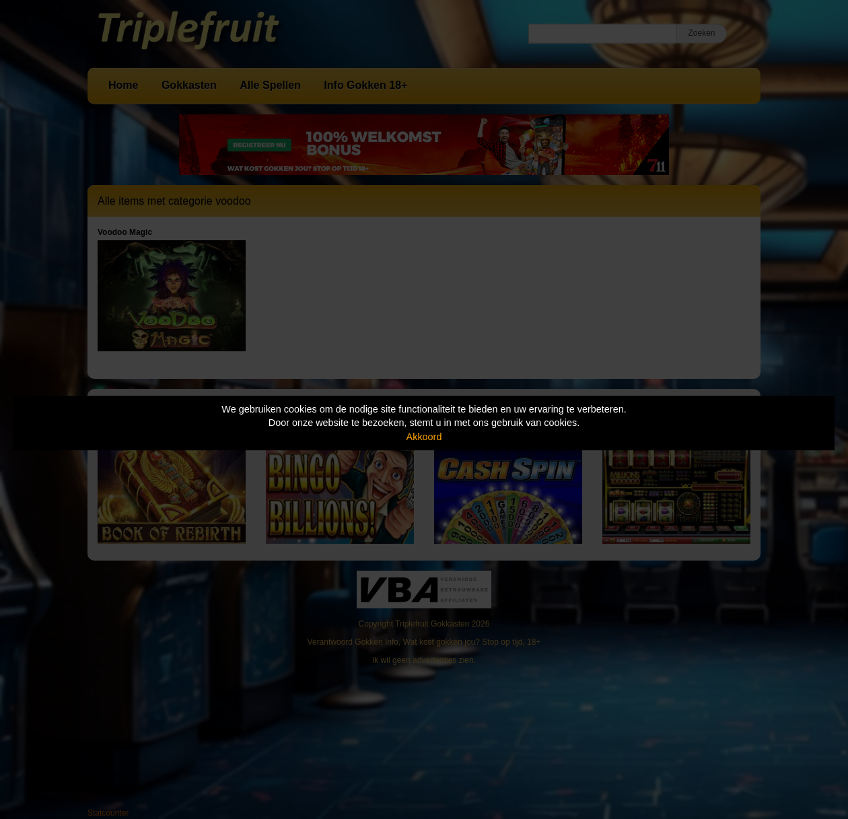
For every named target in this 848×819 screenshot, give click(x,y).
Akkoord (424, 436)
